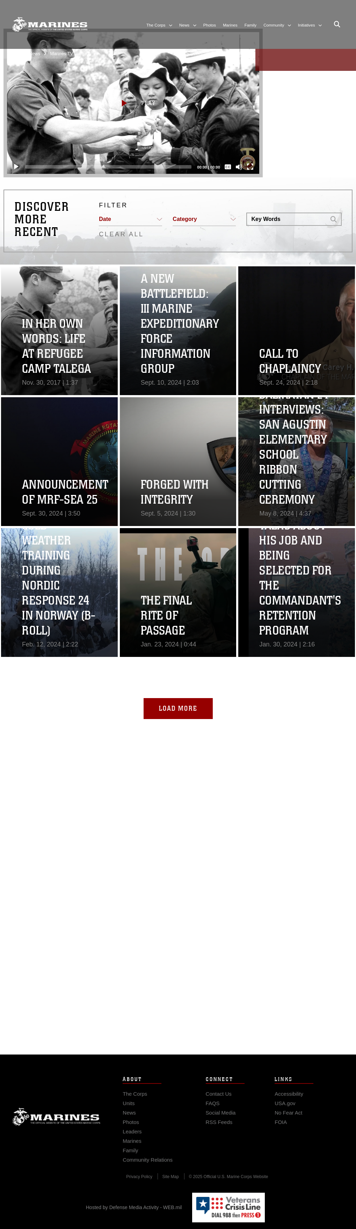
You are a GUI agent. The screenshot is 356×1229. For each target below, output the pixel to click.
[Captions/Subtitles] (223, 166)
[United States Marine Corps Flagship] (49, 24)
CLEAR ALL (121, 234)
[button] (128, 103)
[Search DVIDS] (286, 219)
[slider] (104, 167)
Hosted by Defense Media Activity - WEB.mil (134, 1207)
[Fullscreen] (245, 166)
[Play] (11, 166)
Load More (178, 708)
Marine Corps (56, 1129)
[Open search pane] (337, 24)
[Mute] (234, 166)
